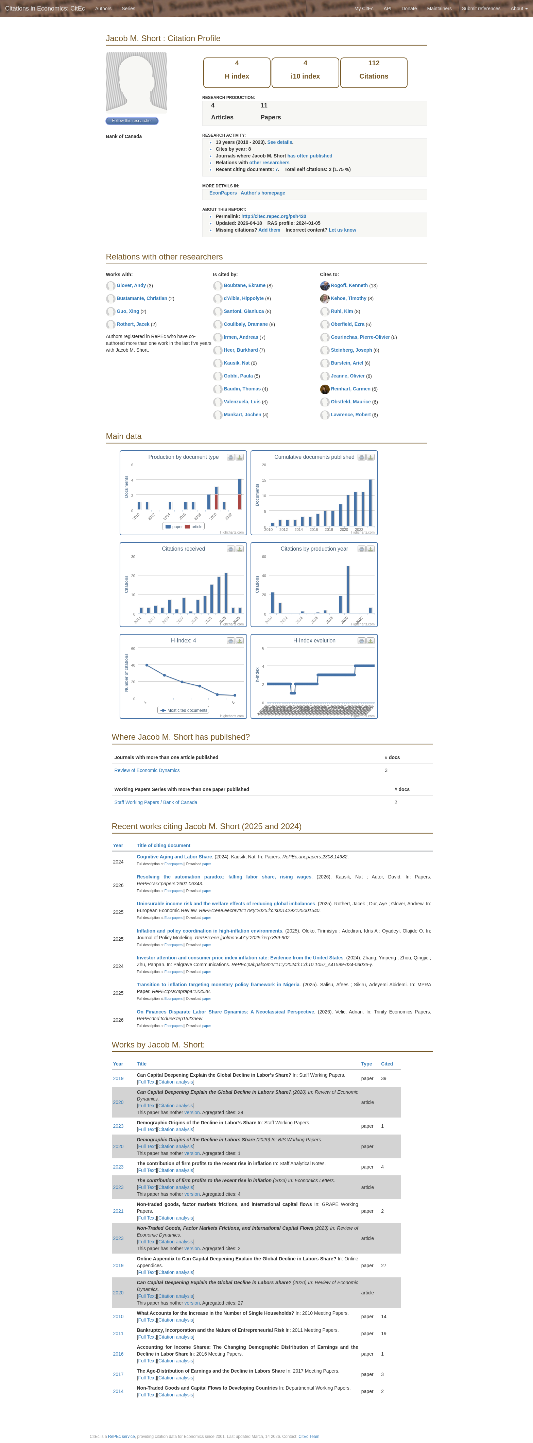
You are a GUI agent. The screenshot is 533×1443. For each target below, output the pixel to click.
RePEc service (121, 1436)
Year (121, 845)
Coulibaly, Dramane (246, 324)
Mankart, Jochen (242, 414)
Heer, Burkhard (241, 350)
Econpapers (173, 864)
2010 (118, 1316)
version (192, 1112)
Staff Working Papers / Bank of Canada (156, 802)
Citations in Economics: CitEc (45, 8)
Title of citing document (166, 845)
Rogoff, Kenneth (349, 285)
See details (279, 142)
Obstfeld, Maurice (351, 401)
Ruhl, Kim (342, 311)
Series (128, 8)
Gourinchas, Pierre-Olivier (360, 337)
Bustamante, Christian (142, 298)
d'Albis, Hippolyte (244, 298)
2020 (118, 1102)
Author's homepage (263, 193)
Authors (103, 8)
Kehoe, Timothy (348, 298)
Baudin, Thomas (242, 388)
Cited (390, 1064)
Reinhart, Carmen (351, 388)
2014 (118, 1391)
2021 (118, 1211)
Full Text (147, 1082)
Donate (409, 8)
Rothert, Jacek (133, 324)
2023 (118, 1126)
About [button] (519, 8)
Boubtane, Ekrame (244, 285)
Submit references (481, 8)
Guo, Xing (128, 311)
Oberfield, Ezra (347, 324)
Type (369, 1064)
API (388, 8)
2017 (118, 1374)
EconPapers (223, 193)
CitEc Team (308, 1436)
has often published (310, 155)
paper (206, 864)
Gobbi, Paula (238, 376)
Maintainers (439, 8)
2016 (118, 1354)
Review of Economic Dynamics (147, 770)
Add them (269, 230)
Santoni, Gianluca (244, 311)
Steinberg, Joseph (351, 350)
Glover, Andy (131, 285)
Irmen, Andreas (241, 337)
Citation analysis (175, 1082)
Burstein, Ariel (347, 363)
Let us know (342, 230)
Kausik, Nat (237, 363)
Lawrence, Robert (351, 414)
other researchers (269, 162)
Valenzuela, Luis (242, 401)
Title (145, 1064)
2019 (118, 1078)
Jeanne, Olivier (348, 376)
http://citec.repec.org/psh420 (273, 216)
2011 (118, 1333)
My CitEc (364, 8)
